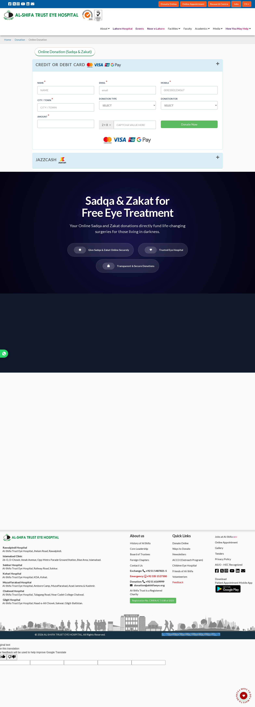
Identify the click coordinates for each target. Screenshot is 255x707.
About (103, 28)
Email (103, 82)
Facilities (173, 28)
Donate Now (189, 124)
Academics (201, 28)
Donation (20, 39)
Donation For (169, 98)
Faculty (187, 28)
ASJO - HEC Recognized (228, 564)
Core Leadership (139, 548)
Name (41, 82)
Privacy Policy (223, 559)
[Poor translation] (12, 657)
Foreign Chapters (139, 559)
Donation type (108, 98)
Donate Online (180, 543)
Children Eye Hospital (184, 565)
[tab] (127, 65)
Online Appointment (226, 542)
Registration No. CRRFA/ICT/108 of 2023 (153, 600)
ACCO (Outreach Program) (187, 559)
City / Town (45, 99)
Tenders (219, 553)
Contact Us (136, 565)
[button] (127, 65)
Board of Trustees (140, 554)
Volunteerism (179, 576)
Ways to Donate (181, 548)
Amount (43, 116)
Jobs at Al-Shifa (226, 536)
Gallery (219, 547)
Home (7, 39)
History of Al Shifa (140, 543)
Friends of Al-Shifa (182, 571)
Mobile (166, 82)
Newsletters (179, 554)
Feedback (177, 582)
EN (246, 4)
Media (216, 28)
